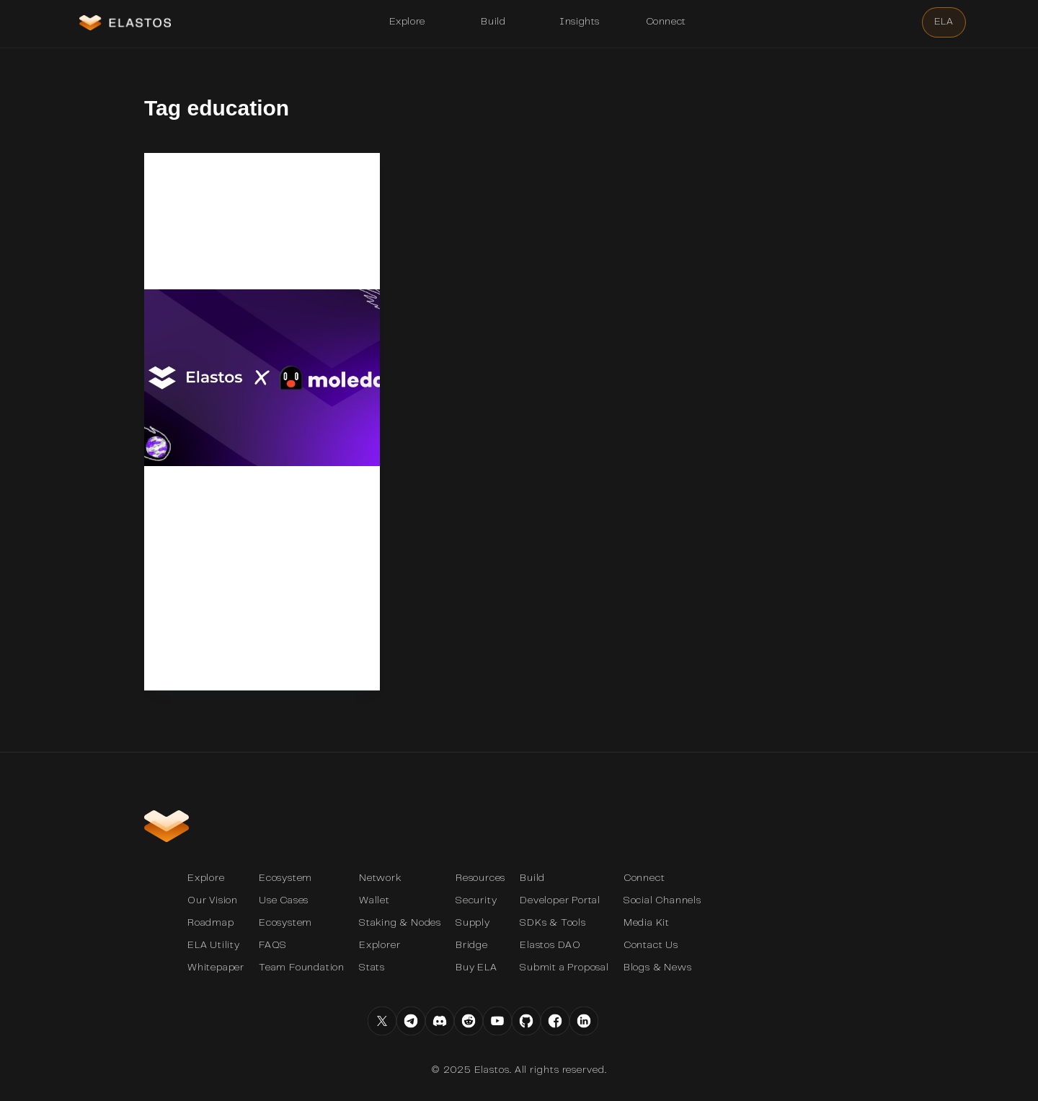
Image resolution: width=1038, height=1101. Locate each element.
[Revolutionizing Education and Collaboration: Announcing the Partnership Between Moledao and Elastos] (262, 396)
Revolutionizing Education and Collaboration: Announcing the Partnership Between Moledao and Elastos (255, 246)
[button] (407, 22)
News (179, 181)
